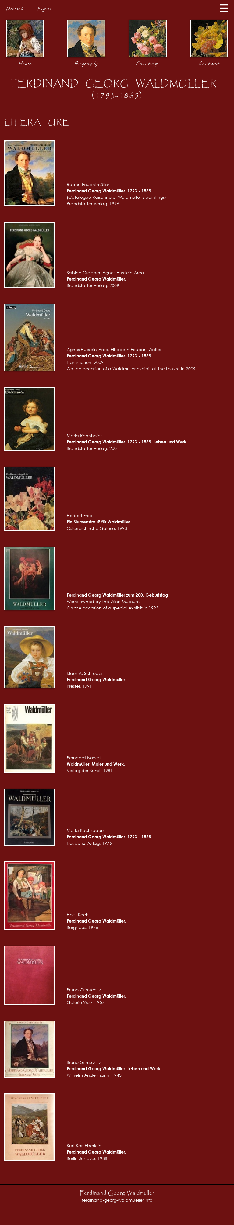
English (44, 9)
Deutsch (14, 9)
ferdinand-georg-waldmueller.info (117, 1200)
